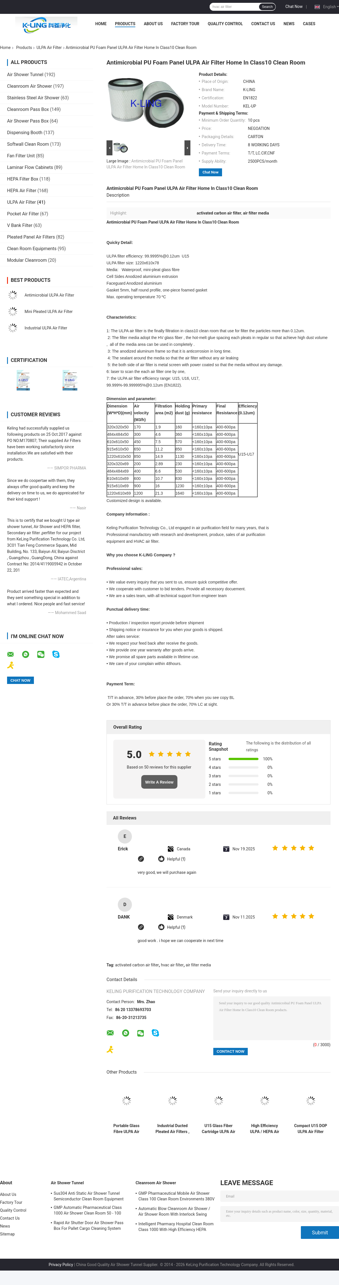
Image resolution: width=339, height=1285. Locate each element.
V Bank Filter (19, 225)
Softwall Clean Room (28, 144)
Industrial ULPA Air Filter (46, 328)
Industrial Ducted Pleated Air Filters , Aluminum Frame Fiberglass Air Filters (173, 1128)
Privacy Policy (61, 1264)
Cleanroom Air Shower (29, 86)
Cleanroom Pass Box (28, 109)
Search (267, 7)
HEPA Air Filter (21, 190)
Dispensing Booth (24, 132)
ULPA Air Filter (49, 47)
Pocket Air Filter (23, 213)
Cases (309, 24)
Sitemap (7, 1234)
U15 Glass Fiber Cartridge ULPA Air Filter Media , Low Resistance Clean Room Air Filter (218, 1128)
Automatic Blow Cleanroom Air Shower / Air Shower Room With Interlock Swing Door (174, 1212)
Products (125, 24)
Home (101, 24)
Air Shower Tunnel (25, 74)
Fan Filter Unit (21, 155)
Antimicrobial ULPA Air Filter (49, 295)
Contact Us (263, 24)
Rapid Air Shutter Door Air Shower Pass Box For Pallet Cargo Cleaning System (88, 1225)
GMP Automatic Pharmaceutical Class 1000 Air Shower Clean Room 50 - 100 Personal (88, 1211)
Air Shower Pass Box (28, 121)
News (289, 24)
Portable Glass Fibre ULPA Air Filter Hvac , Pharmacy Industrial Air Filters (126, 1128)
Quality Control (225, 24)
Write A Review (159, 782)
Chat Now (294, 6)
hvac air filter (172, 965)
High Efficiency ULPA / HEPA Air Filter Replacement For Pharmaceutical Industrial (264, 1128)
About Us (153, 24)
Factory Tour (185, 24)
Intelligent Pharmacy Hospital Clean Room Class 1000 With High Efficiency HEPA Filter (176, 1227)
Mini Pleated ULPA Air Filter (49, 311)
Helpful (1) (176, 859)
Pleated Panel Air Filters (31, 237)
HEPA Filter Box (22, 179)
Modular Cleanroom (27, 260)
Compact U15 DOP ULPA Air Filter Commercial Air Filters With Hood (310, 1128)
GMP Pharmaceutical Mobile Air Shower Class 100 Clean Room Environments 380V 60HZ (176, 1197)
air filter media (198, 965)
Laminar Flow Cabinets (30, 167)
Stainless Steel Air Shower (33, 97)
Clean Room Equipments (31, 248)
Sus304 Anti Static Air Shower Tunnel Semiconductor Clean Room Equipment (88, 1196)
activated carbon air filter (137, 965)
